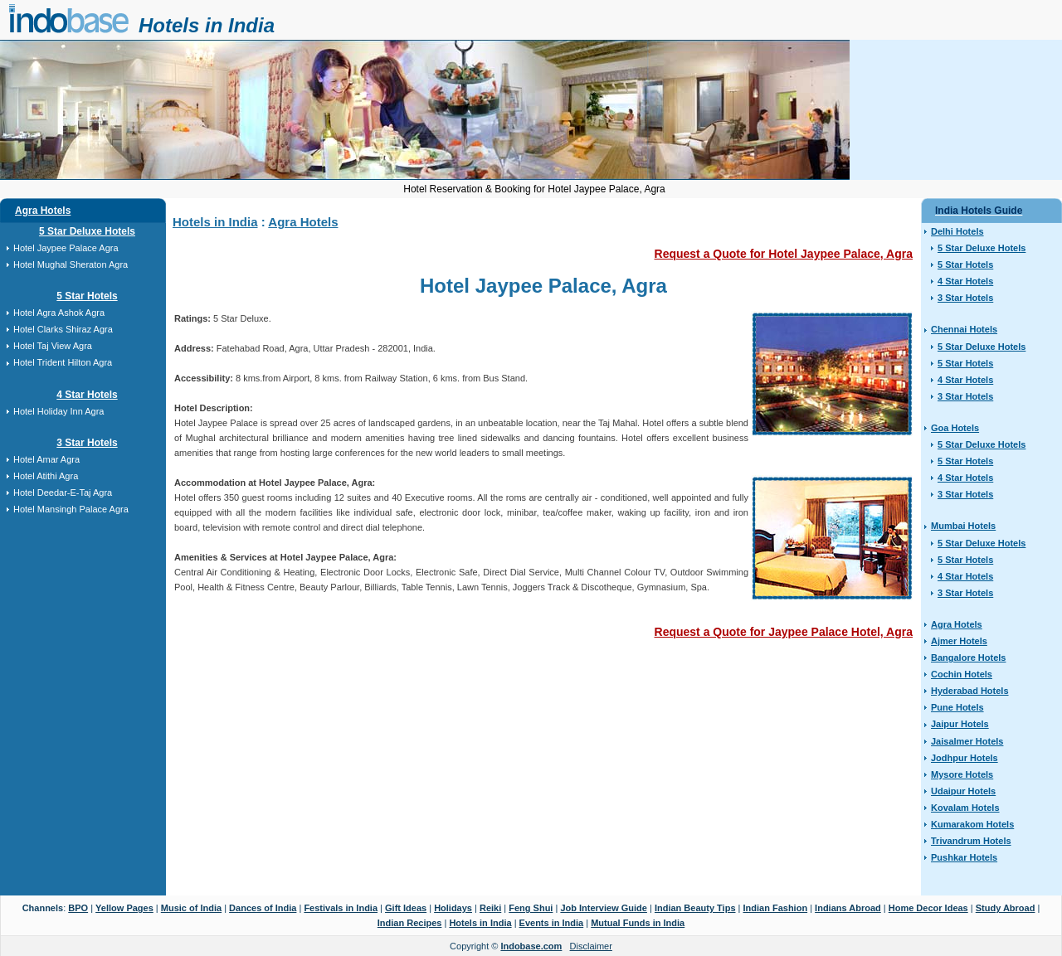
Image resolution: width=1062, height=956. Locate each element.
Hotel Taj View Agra (52, 346)
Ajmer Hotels (959, 641)
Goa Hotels (955, 428)
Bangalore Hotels (968, 657)
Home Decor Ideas (928, 908)
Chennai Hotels (964, 329)
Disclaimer (591, 946)
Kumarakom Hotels (972, 824)
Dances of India (262, 908)
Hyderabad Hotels (970, 691)
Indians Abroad (848, 908)
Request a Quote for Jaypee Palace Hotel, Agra (784, 631)
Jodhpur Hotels (964, 758)
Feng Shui (531, 908)
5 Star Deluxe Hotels (87, 231)
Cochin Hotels (961, 674)
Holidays (453, 908)
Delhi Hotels (957, 231)
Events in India (551, 923)
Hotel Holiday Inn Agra (58, 411)
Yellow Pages (124, 908)
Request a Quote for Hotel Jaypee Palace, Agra (784, 253)
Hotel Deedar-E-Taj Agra (62, 492)
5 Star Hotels (86, 296)
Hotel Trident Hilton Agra (62, 362)
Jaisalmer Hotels (967, 741)
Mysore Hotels (962, 774)
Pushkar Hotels (964, 857)
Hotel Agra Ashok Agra (59, 313)
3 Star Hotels (86, 443)
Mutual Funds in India (637, 923)
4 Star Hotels (86, 394)
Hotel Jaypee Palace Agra (66, 248)
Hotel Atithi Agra (45, 476)
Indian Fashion (775, 908)
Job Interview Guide (603, 908)
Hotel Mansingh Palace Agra (71, 509)
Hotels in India (207, 25)
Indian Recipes (410, 923)
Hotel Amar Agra (46, 459)
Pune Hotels (957, 707)
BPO (78, 908)
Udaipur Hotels (963, 791)
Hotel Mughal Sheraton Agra (70, 264)
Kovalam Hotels (965, 808)
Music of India (191, 908)
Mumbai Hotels (963, 526)
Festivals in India (341, 908)
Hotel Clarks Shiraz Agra (63, 329)
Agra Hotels (43, 210)
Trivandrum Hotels (971, 841)
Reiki (490, 908)
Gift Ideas (405, 908)
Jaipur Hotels (960, 724)
